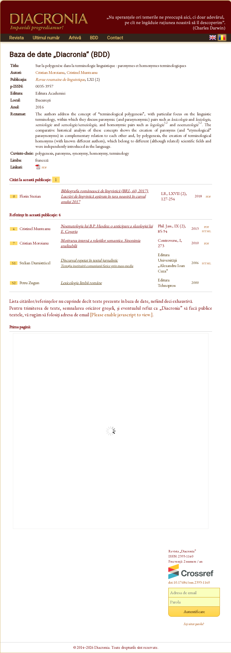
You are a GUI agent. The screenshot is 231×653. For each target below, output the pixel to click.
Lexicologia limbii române (81, 282)
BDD (94, 38)
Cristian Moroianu (49, 72)
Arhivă (75, 38)
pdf (44, 167)
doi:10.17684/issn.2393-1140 (189, 582)
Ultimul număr (46, 38)
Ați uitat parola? (194, 624)
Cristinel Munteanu (82, 72)
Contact (115, 38)
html (206, 230)
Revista (16, 38)
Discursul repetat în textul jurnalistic (97, 262)
